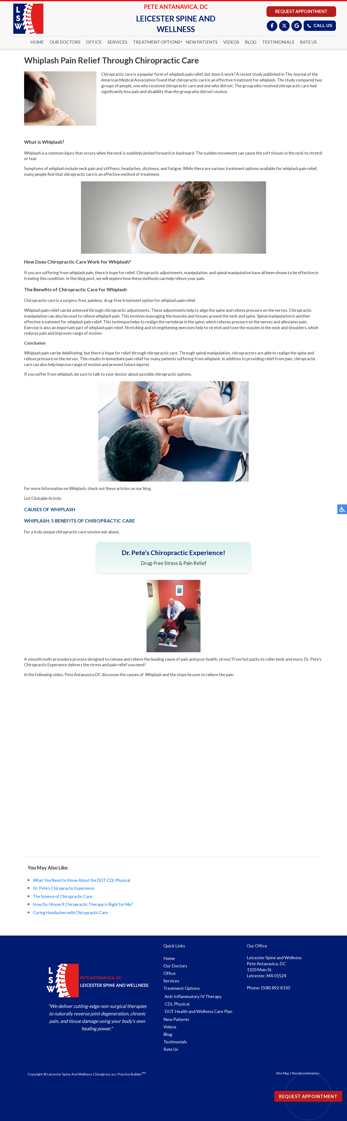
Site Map (282, 1073)
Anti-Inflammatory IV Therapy (193, 996)
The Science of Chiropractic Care (62, 896)
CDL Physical (177, 1003)
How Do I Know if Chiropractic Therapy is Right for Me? (83, 904)
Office (94, 42)
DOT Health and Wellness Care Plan (198, 1011)
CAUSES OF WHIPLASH (49, 509)
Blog (250, 42)
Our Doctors (65, 42)
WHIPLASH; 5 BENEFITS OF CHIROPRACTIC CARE (79, 520)
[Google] (296, 25)
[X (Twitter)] (284, 25)
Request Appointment (301, 11)
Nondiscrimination (305, 1073)
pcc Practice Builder (129, 1074)
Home (37, 42)
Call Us (319, 25)
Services (117, 42)
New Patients (201, 42)
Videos (231, 42)
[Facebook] (272, 25)
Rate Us (308, 42)
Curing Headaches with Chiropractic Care (70, 912)
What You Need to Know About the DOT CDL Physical (81, 880)
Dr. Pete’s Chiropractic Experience (63, 888)
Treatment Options (156, 42)
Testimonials (278, 42)
